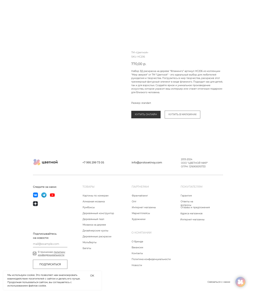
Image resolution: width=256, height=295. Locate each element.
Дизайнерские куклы (95, 244)
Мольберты (90, 256)
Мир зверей (170, 106)
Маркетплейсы (141, 227)
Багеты (87, 262)
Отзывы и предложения (195, 221)
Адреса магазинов (191, 227)
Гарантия (186, 209)
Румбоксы (89, 221)
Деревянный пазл (93, 233)
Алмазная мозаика (94, 215)
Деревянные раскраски (145, 106)
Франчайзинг (140, 209)
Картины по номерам (95, 209)
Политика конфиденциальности (151, 273)
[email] (50, 258)
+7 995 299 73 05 (93, 176)
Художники (139, 233)
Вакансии (137, 261)
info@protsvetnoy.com (147, 176)
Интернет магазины (144, 221)
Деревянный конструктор (98, 227)
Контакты (137, 267)
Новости (137, 279)
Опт (134, 215)
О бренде (137, 255)
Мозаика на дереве (94, 238)
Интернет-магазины (192, 233)
